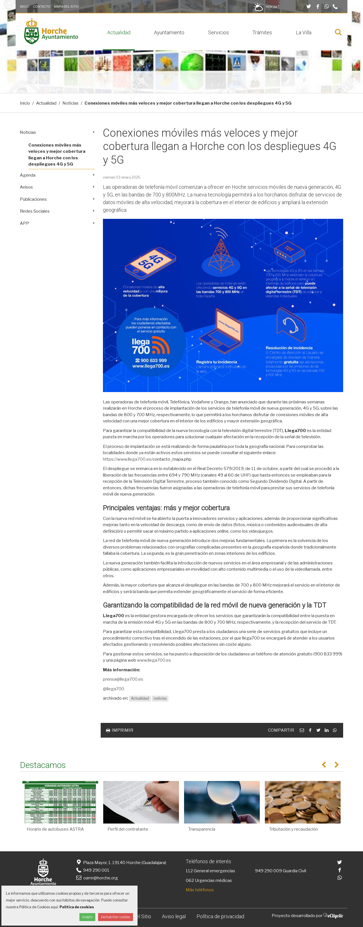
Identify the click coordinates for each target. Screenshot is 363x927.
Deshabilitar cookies (115, 917)
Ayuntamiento (169, 32)
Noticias (70, 103)
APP (24, 223)
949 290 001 (92, 870)
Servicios (218, 32)
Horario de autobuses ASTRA (55, 829)
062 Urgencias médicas (209, 880)
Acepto (87, 917)
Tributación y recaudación (293, 829)
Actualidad (118, 32)
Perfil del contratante (127, 829)
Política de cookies (77, 907)
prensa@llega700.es (123, 679)
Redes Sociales (35, 211)
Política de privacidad (220, 916)
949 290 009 (268, 870)
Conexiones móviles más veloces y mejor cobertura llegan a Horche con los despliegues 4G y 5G (56, 155)
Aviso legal (174, 916)
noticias (160, 698)
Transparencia (201, 829)
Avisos (26, 187)
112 (189, 870)
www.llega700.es (154, 660)
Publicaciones (33, 199)
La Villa (303, 32)
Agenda (27, 175)
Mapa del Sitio (66, 7)
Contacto (41, 7)
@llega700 (113, 688)
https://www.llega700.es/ (128, 459)
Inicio (24, 7)
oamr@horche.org (96, 878)
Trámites (262, 32)
